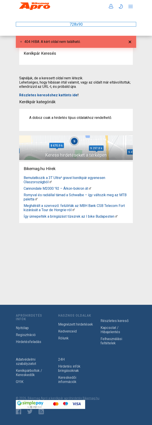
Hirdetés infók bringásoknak (69, 368)
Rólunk (63, 338)
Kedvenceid (67, 331)
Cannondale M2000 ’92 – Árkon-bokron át (56, 188)
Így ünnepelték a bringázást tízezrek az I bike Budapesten (69, 216)
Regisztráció (26, 335)
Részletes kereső (115, 321)
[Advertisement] (76, 256)
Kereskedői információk (67, 379)
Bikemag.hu (91, 398)
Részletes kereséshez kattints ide (48, 95)
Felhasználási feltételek (111, 341)
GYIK (19, 382)
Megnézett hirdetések (75, 324)
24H (61, 359)
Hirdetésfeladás (28, 342)
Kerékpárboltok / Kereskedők (29, 372)
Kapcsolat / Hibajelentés (110, 330)
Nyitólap (22, 328)
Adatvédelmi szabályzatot (26, 361)
